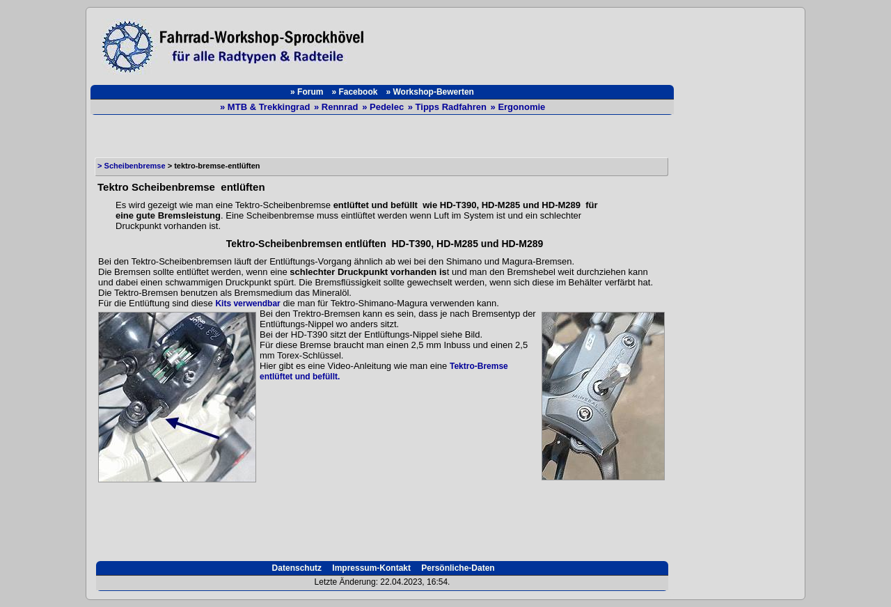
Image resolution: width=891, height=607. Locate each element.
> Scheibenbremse (131, 165)
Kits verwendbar (247, 303)
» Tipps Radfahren (448, 107)
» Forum (306, 92)
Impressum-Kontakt (370, 568)
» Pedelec (384, 107)
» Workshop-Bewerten (429, 92)
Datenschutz (295, 568)
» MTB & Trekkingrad (266, 107)
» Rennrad (337, 107)
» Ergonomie (518, 107)
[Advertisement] (526, 43)
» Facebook (354, 92)
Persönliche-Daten (457, 568)
